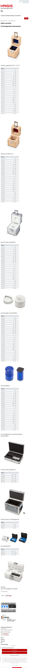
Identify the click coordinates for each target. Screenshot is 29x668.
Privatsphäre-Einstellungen (14, 655)
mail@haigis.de (6, 633)
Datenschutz (3, 641)
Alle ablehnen (14, 652)
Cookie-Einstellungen (4, 644)
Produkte (2, 595)
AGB (1, 642)
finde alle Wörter (4, 20)
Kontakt (2, 637)
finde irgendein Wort (12, 20)
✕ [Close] (27, 647)
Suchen (26, 18)
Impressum (3, 639)
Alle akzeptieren (14, 650)
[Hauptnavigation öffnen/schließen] (1, 11)
